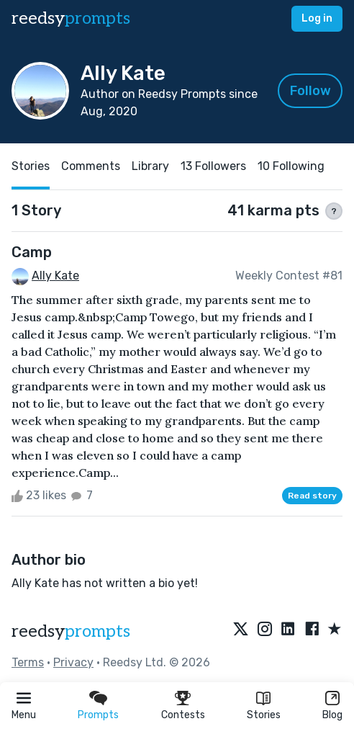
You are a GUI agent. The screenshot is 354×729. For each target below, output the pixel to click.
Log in (316, 18)
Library (150, 166)
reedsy (71, 631)
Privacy (73, 662)
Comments (90, 166)
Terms (28, 662)
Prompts (98, 715)
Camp (32, 252)
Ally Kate (55, 275)
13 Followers (213, 166)
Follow (310, 91)
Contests (183, 715)
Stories (264, 715)
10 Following (291, 166)
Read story (312, 496)
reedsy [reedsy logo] (71, 18)
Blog (332, 715)
